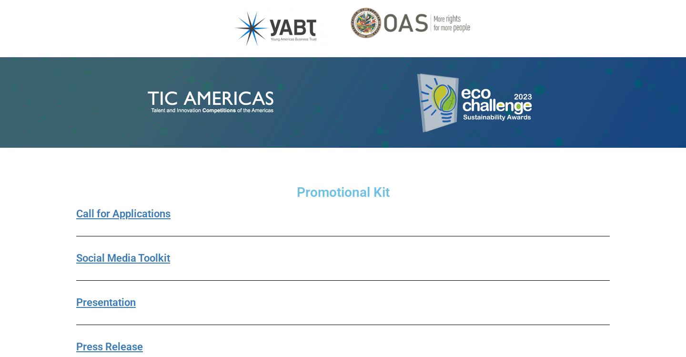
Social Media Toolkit (123, 258)
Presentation (106, 302)
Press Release (109, 347)
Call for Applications (123, 214)
